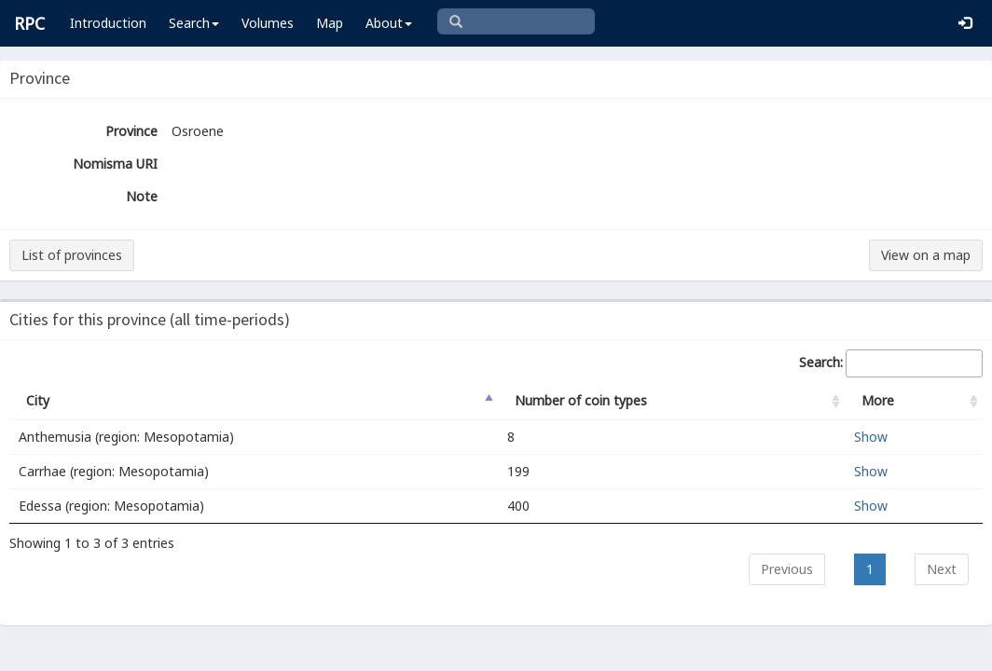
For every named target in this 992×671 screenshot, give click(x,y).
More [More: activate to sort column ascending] (877, 400)
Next (942, 569)
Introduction (108, 23)
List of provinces (71, 255)
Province (131, 131)
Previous (787, 569)
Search (194, 23)
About (388, 23)
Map (329, 23)
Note (142, 196)
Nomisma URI (115, 163)
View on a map (926, 255)
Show (871, 436)
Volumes (267, 23)
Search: (891, 363)
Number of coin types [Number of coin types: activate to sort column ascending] (581, 400)
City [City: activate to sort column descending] (37, 400)
